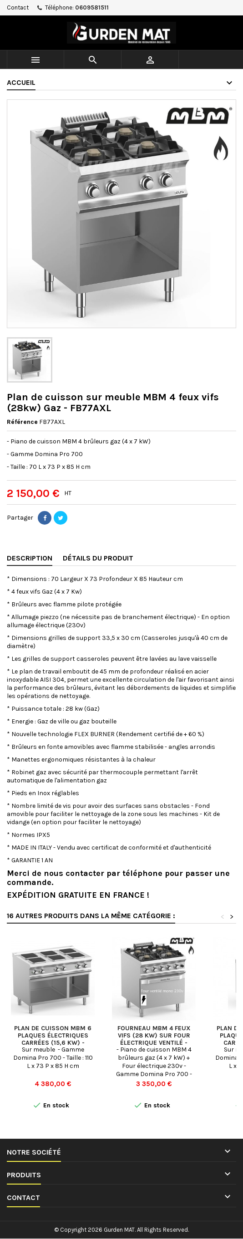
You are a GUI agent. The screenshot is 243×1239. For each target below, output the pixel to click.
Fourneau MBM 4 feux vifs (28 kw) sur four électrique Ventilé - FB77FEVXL (154, 1039)
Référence (22, 422)
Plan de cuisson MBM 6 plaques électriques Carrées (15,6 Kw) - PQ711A (52, 1039)
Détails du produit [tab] (98, 558)
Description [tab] (29, 558)
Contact (18, 7)
